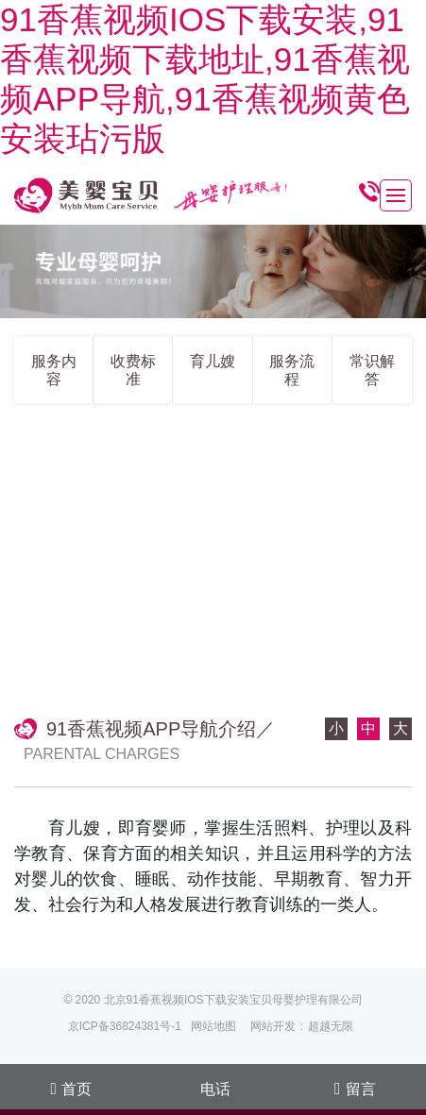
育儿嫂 (212, 361)
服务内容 (54, 370)
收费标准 (133, 370)
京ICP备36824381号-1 (124, 1026)
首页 (71, 1088)
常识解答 (372, 370)
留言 (355, 1088)
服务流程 (292, 370)
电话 (215, 1089)
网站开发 (273, 1026)
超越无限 (330, 1026)
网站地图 (213, 1026)
